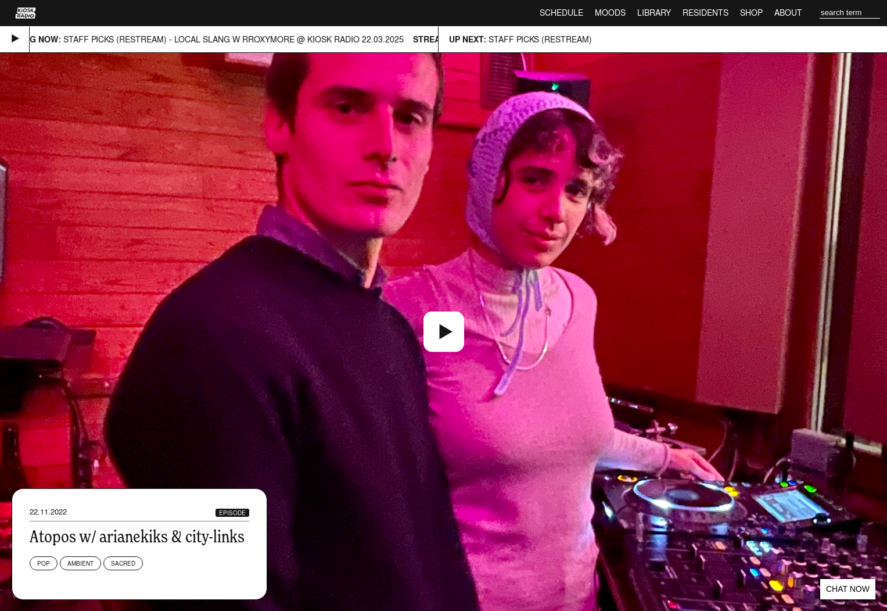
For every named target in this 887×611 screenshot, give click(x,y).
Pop (43, 563)
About (788, 12)
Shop (751, 12)
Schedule (561, 12)
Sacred (123, 563)
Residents (705, 12)
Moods (610, 12)
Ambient (80, 563)
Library (654, 12)
